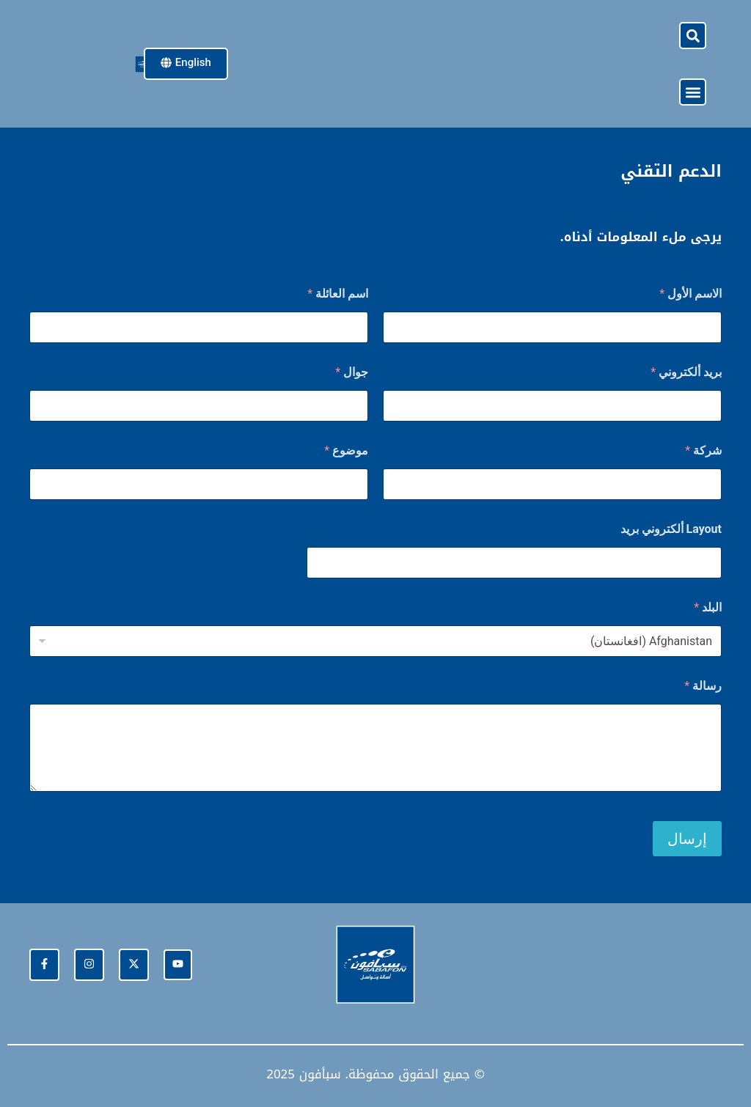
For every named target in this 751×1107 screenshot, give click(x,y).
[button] (693, 35)
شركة (703, 450)
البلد (708, 607)
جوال (351, 372)
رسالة (703, 686)
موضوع (346, 450)
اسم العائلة (337, 294)
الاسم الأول (690, 294)
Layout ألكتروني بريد (671, 529)
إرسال (687, 838)
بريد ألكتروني (686, 372)
